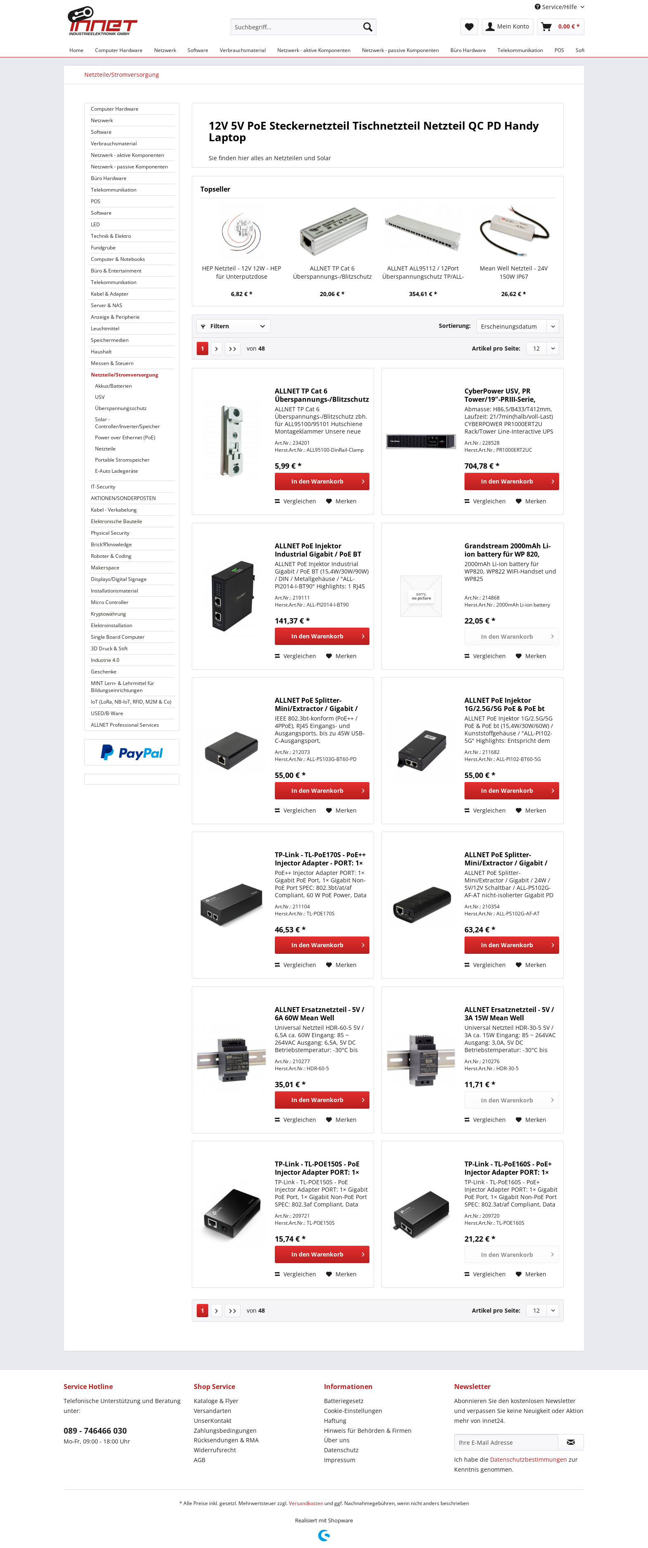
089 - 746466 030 (95, 1430)
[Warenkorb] (560, 27)
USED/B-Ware (107, 713)
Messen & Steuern (112, 363)
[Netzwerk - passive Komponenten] (400, 50)
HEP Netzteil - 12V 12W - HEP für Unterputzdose (241, 272)
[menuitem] (303, 31)
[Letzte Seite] (233, 348)
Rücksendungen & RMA (226, 1440)
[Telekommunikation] (520, 50)
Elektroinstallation (111, 625)
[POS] (559, 50)
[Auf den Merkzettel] (341, 501)
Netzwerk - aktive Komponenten (127, 155)
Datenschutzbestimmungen (528, 1459)
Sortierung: (455, 326)
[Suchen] (367, 27)
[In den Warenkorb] (322, 481)
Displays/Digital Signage (119, 579)
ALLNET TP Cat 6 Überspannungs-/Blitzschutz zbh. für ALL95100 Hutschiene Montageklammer (322, 395)
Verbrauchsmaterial (114, 143)
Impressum (339, 1460)
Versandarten (212, 1411)
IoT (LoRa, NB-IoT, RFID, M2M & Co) (131, 701)
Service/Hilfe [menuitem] (557, 7)
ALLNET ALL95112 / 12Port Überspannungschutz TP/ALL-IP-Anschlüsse (423, 272)
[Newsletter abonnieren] (571, 1442)
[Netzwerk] (165, 50)
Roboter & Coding (111, 555)
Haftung (335, 1421)
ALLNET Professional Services (125, 724)
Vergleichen (295, 501)
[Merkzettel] (469, 27)
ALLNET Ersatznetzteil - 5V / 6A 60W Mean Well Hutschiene (319, 1013)
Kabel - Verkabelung (114, 509)
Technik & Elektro (111, 235)
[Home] (76, 50)
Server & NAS (106, 305)
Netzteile (105, 448)
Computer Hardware (114, 108)
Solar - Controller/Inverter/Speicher (127, 423)
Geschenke (104, 671)
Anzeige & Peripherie (115, 316)
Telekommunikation (113, 189)
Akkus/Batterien (113, 385)
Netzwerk (102, 120)
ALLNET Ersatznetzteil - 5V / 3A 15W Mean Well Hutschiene (509, 1013)
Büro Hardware (108, 178)
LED (95, 224)
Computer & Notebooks (118, 259)
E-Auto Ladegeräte (116, 470)
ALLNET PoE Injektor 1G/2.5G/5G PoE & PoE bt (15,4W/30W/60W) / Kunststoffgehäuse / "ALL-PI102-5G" (508, 704)
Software (101, 131)
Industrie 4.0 (105, 660)
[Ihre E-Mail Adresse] (506, 1442)
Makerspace (105, 567)
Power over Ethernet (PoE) (125, 437)
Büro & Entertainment (116, 270)
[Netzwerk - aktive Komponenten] (314, 50)
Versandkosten (306, 1503)
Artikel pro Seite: (496, 348)
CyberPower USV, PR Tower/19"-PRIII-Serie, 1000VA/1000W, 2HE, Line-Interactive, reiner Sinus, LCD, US (506, 395)
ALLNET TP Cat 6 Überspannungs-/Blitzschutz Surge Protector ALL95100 (332, 272)
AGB (199, 1460)
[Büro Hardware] (468, 50)
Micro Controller (110, 602)
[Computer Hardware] (118, 50)
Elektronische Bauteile (116, 521)
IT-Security (103, 486)
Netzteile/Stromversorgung (124, 374)
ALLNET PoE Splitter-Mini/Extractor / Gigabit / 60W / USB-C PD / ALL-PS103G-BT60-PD (316, 704)
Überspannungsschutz (121, 408)
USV (100, 397)
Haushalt (101, 351)
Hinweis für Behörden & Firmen (368, 1430)
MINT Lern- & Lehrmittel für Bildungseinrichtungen (122, 687)
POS (95, 201)
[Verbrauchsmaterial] (243, 50)
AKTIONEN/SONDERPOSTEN (123, 498)
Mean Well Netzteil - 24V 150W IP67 (514, 272)
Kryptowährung (108, 613)
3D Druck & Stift (109, 648)
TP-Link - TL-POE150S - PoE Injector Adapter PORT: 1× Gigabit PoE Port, (317, 1168)
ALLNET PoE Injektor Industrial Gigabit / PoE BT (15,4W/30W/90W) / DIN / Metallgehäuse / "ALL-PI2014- (318, 550)
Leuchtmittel (105, 328)
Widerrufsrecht (215, 1450)
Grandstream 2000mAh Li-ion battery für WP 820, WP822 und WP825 (507, 550)
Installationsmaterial (114, 590)
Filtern (215, 326)
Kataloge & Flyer (216, 1401)
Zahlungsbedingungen (225, 1430)
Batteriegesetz (344, 1401)
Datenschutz (341, 1450)
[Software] (198, 50)
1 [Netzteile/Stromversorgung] (202, 348)
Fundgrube (103, 247)
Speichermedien (110, 340)
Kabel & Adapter (110, 293)
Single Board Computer (118, 636)
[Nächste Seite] (216, 348)
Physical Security (110, 532)
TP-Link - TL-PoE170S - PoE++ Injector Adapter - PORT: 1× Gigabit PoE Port (320, 859)
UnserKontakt (212, 1421)
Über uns (337, 1440)
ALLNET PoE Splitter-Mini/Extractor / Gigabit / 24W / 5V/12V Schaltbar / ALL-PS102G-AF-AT (506, 859)
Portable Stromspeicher (122, 459)
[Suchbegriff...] (303, 27)
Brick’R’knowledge (111, 544)
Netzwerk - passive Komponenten (129, 166)
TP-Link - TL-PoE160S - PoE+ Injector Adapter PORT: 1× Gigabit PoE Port (508, 1168)
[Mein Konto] (508, 27)
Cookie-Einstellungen (353, 1411)
